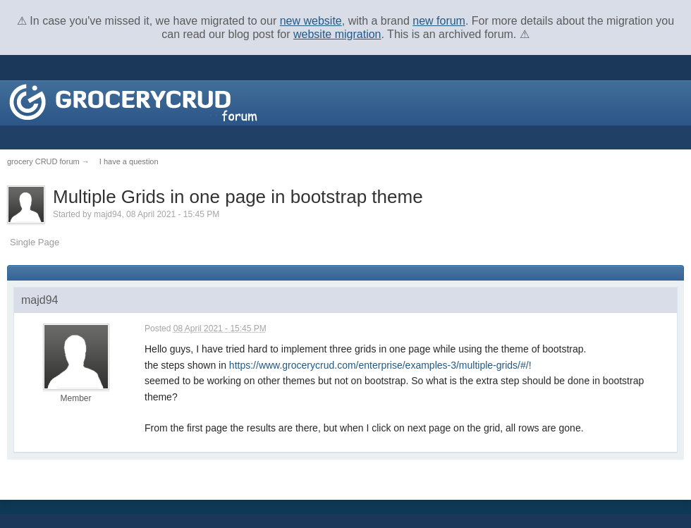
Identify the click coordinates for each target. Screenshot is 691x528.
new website (311, 21)
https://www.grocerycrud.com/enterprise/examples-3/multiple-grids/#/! (380, 365)
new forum (438, 21)
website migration (337, 34)
